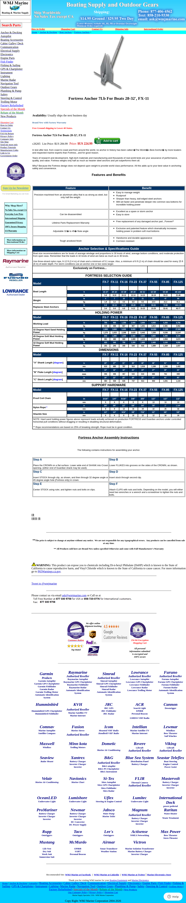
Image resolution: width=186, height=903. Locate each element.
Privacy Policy (96, 892)
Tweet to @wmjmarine (44, 583)
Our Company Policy (78, 892)
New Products (130, 889)
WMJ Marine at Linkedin (106, 874)
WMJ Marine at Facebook (78, 874)
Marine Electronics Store (159, 874)
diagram (58, 362)
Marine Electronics (140, 880)
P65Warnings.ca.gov (49, 571)
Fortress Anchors (81, 32)
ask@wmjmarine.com (74, 595)
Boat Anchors (65, 32)
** (46, 407)
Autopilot (33, 883)
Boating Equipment (118, 880)
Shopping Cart (111, 892)
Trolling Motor (176, 886)
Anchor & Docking (48, 32)
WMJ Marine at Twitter (133, 874)
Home (34, 32)
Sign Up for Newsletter (16, 187)
